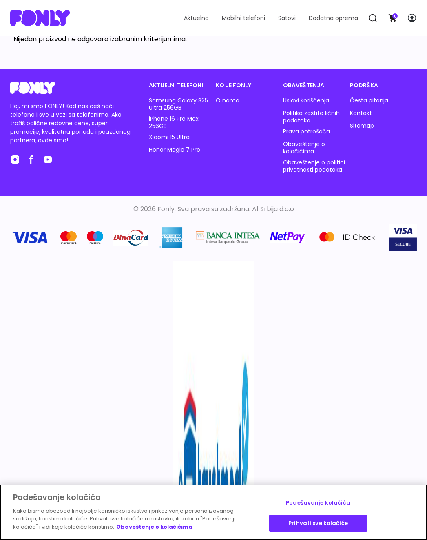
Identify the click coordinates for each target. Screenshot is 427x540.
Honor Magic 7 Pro (174, 150)
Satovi (287, 18)
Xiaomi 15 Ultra (169, 137)
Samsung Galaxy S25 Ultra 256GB (178, 104)
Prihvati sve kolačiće (318, 523)
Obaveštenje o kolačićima (304, 147)
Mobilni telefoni (243, 18)
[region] (213, 512)
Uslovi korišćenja (306, 100)
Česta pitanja (369, 100)
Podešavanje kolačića (318, 503)
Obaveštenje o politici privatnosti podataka (314, 166)
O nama (227, 100)
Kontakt (361, 113)
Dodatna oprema (333, 18)
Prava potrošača (306, 131)
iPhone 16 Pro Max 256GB (174, 122)
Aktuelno (196, 18)
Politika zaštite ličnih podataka (311, 116)
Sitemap (362, 126)
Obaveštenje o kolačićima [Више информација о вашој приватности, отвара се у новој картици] (154, 527)
